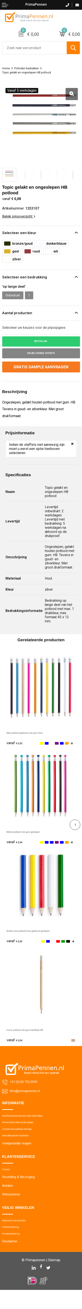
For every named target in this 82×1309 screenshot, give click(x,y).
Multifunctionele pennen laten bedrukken (31, 1121)
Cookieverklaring (14, 1243)
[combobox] (34, 47)
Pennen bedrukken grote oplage (25, 1130)
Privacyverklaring (14, 1252)
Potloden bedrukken (30, 68)
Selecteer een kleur (20, 233)
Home (6, 68)
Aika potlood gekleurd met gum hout (34, 737)
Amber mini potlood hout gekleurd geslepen (40, 935)
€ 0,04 (16, 847)
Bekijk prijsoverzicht (18, 216)
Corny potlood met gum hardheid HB (35, 1034)
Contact (8, 1182)
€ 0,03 (16, 946)
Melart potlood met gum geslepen (32, 836)
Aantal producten (18, 315)
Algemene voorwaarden (19, 1235)
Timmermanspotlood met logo (24, 1138)
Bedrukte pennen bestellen (21, 1147)
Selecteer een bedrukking (26, 278)
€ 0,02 (16, 748)
